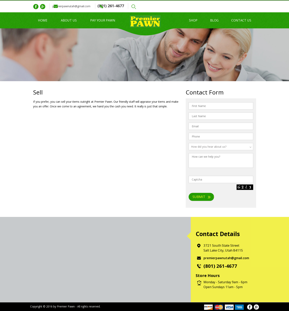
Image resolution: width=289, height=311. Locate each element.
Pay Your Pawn (102, 20)
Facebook (36, 6)
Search (151, 7)
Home (42, 20)
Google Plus (42, 6)
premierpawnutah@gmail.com (80, 6)
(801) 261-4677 (127, 5)
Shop (193, 20)
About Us (69, 20)
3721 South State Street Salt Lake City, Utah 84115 (223, 248)
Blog (214, 20)
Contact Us (241, 20)
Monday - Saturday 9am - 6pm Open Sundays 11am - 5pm (225, 284)
